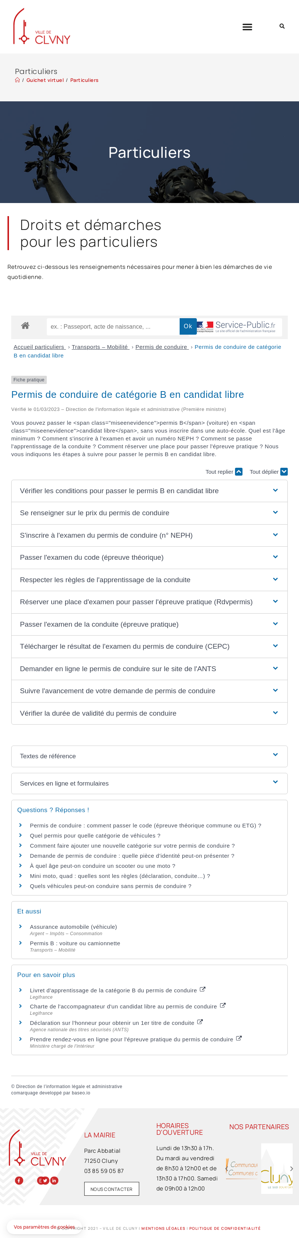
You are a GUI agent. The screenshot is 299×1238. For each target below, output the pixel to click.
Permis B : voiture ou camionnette (75, 943)
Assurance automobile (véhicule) (73, 927)
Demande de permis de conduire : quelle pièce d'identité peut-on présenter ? (132, 856)
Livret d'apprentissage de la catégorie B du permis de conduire (117, 990)
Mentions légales (163, 1228)
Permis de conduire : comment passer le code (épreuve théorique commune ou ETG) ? (146, 825)
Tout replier (223, 472)
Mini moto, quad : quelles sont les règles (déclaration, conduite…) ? (120, 876)
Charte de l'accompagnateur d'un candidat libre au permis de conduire (128, 1006)
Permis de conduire (162, 347)
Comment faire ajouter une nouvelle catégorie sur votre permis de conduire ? (132, 845)
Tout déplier (269, 472)
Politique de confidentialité (225, 1228)
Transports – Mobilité (101, 347)
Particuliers (84, 80)
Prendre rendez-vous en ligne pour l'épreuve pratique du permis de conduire (136, 1039)
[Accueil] (17, 80)
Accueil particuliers (40, 347)
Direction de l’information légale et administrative (69, 1086)
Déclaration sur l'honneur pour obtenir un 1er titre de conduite (116, 1023)
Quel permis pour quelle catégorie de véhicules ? (95, 835)
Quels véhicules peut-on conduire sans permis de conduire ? (111, 886)
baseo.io (81, 1093)
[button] (247, 26)
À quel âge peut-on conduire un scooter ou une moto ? (103, 866)
